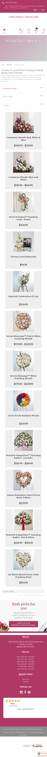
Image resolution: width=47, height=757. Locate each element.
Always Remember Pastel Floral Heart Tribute (23, 496)
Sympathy (9, 64)
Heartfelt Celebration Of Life (24, 296)
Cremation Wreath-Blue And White (23, 178)
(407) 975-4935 (11, 3)
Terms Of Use (8, 732)
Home (3, 64)
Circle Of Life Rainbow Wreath (23, 415)
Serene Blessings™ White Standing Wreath (23, 377)
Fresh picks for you (23, 610)
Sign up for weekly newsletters (23, 624)
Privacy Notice (21, 732)
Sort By (6, 105)
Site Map (23, 735)
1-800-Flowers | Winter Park (23, 17)
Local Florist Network (36, 732)
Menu (4, 33)
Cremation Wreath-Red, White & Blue (23, 138)
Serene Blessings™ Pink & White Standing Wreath (23, 337)
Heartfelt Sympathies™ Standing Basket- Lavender (23, 456)
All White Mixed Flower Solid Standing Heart (23, 575)
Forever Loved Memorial (23, 256)
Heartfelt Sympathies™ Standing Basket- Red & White (23, 536)
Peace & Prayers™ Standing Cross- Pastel (23, 218)
